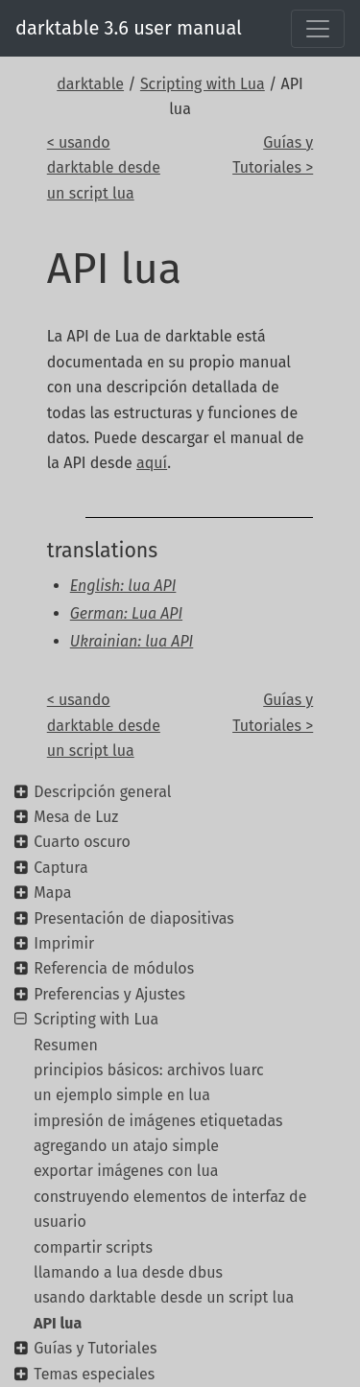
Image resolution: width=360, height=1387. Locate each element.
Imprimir (64, 943)
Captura (60, 867)
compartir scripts (93, 1247)
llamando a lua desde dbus (128, 1272)
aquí (151, 463)
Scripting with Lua (202, 84)
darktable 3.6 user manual (128, 27)
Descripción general (102, 792)
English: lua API (123, 585)
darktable (90, 84)
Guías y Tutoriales (95, 1348)
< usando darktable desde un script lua (103, 167)
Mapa (52, 892)
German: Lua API (126, 613)
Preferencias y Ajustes (109, 994)
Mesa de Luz (76, 817)
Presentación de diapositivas (134, 918)
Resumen (66, 1045)
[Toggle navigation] (318, 29)
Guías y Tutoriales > (272, 154)
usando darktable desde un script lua (164, 1297)
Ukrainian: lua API (132, 641)
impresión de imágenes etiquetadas (158, 1121)
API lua (58, 1323)
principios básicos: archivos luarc (149, 1070)
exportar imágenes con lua (126, 1171)
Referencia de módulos (114, 968)
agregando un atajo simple (126, 1146)
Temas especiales (94, 1374)
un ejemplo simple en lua (122, 1095)
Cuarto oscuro (82, 842)
